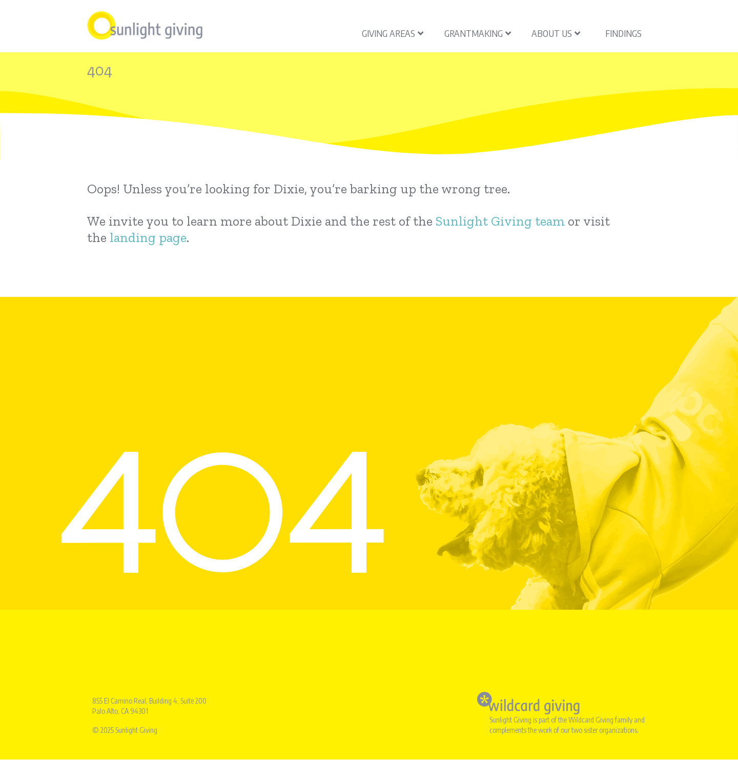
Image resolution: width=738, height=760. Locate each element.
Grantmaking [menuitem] (477, 33)
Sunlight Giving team (500, 221)
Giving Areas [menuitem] (392, 33)
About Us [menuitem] (555, 33)
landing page (148, 237)
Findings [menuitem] (623, 33)
